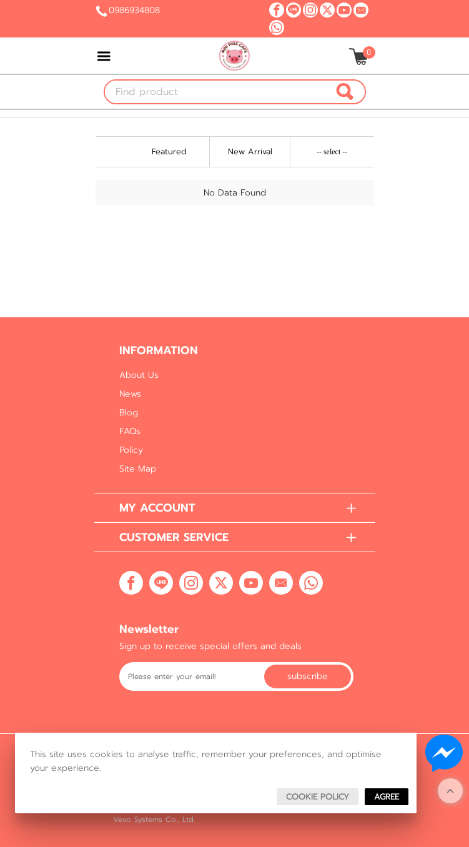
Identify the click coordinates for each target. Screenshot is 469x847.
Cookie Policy (317, 797)
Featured (169, 151)
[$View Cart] (360, 56)
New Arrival (250, 151)
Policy (131, 450)
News (130, 393)
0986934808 (134, 10)
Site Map (137, 468)
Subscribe (307, 676)
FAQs (130, 431)
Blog (128, 412)
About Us (139, 375)
